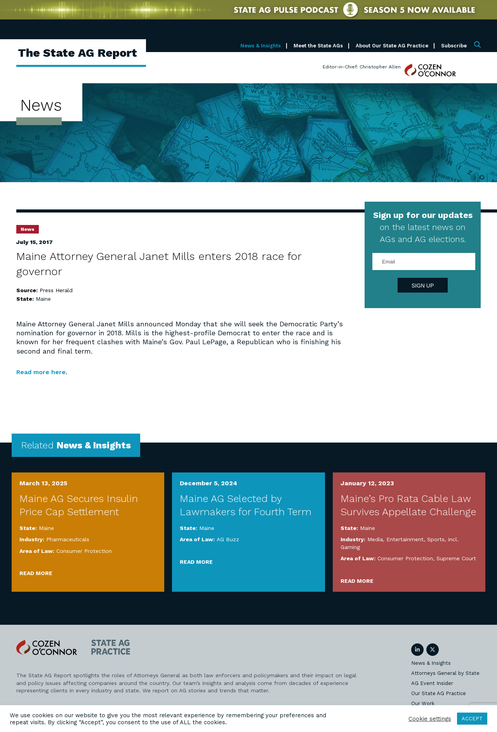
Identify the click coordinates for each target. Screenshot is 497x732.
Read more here (44, 372)
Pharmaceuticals (67, 539)
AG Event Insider (432, 683)
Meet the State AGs (318, 46)
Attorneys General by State (445, 673)
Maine (43, 299)
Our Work (422, 703)
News (28, 229)
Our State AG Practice (438, 693)
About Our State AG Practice (392, 46)
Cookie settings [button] (429, 718)
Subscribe (454, 46)
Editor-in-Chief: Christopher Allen (362, 67)
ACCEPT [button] (472, 719)
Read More (35, 573)
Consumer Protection (84, 550)
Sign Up (423, 285)
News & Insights (260, 46)
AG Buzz (228, 539)
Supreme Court (456, 558)
